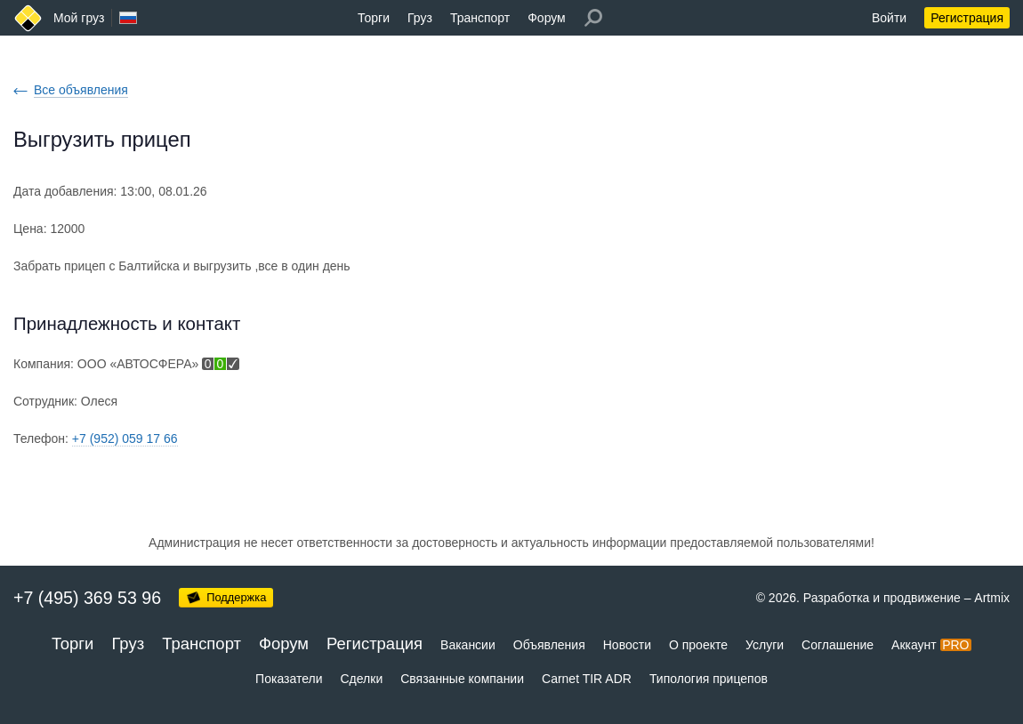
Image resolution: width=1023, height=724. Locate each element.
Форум (547, 18)
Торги (374, 18)
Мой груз (78, 18)
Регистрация (966, 18)
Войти (889, 18)
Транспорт (480, 18)
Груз (419, 18)
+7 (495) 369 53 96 (87, 597)
